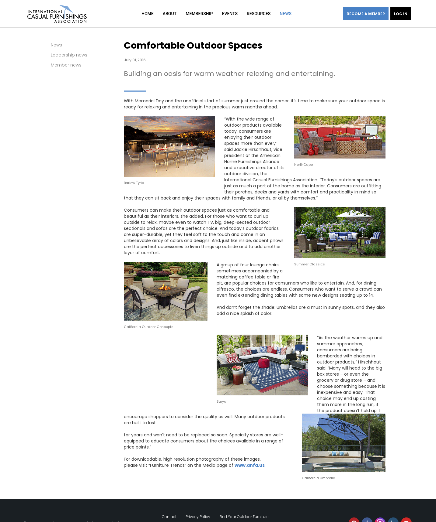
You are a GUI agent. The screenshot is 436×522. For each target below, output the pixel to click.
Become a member (366, 13)
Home (147, 13)
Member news (66, 65)
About (169, 13)
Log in (400, 13)
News (285, 13)
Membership (199, 13)
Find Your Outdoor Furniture (244, 510)
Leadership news (69, 55)
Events (230, 13)
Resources (258, 13)
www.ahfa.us (250, 465)
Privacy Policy (198, 510)
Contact (169, 510)
